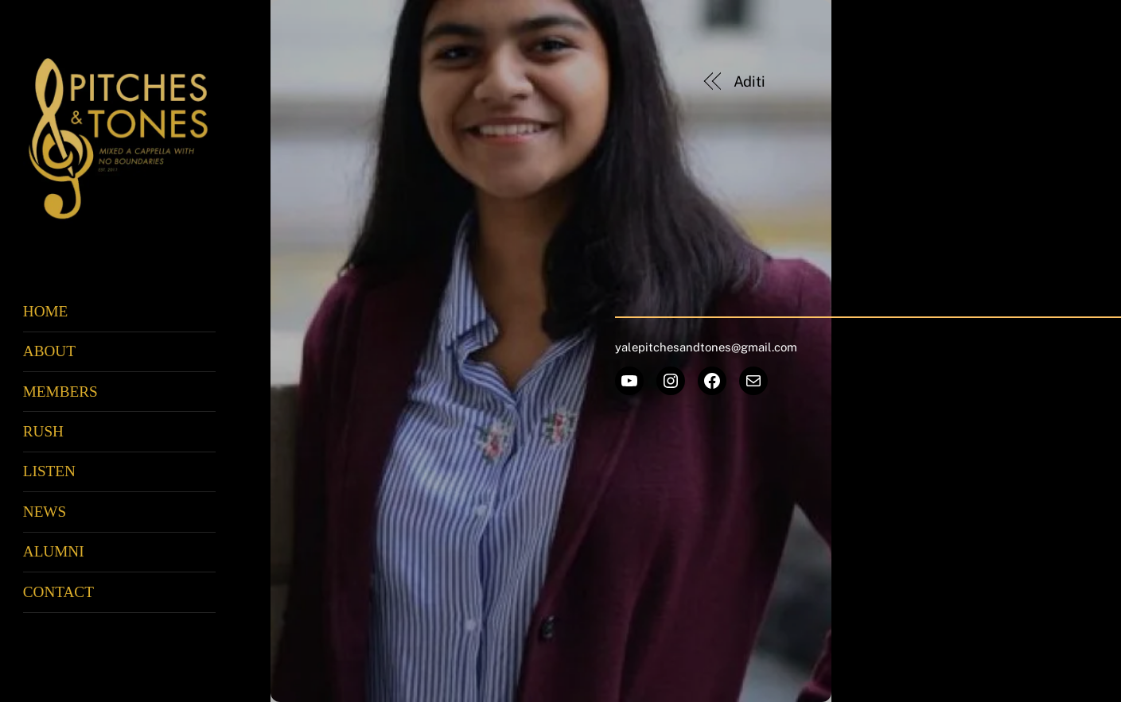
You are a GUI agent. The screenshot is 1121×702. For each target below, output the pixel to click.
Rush (43, 431)
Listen (49, 471)
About (49, 351)
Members (60, 391)
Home (45, 311)
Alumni (53, 551)
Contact (58, 592)
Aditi (750, 81)
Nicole (994, 81)
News (44, 511)
